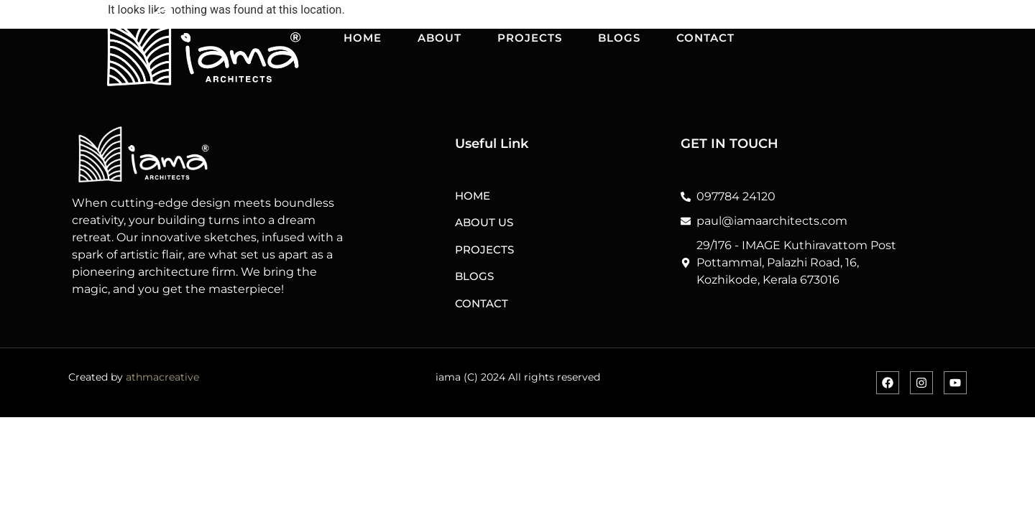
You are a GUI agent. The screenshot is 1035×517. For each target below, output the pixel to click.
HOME (363, 38)
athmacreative (162, 377)
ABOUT (439, 38)
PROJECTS (529, 38)
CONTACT (705, 38)
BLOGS (619, 38)
